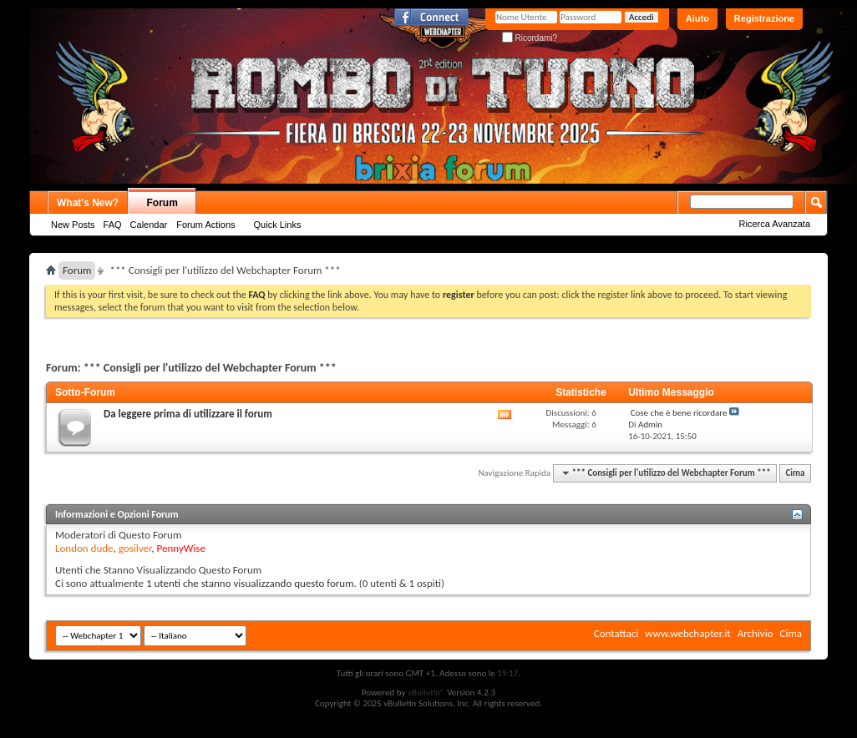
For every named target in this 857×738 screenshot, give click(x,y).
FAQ (113, 225)
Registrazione (764, 18)
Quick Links (278, 225)
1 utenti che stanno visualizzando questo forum (250, 583)
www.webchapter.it (687, 633)
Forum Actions (205, 225)
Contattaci (616, 633)
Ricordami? (529, 38)
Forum (162, 203)
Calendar (149, 225)
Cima (794, 473)
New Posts (73, 225)
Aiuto (697, 18)
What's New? (88, 203)
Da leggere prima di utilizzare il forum (188, 413)
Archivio (755, 633)
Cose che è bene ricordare (679, 412)
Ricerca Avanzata (774, 224)
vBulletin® (426, 692)
